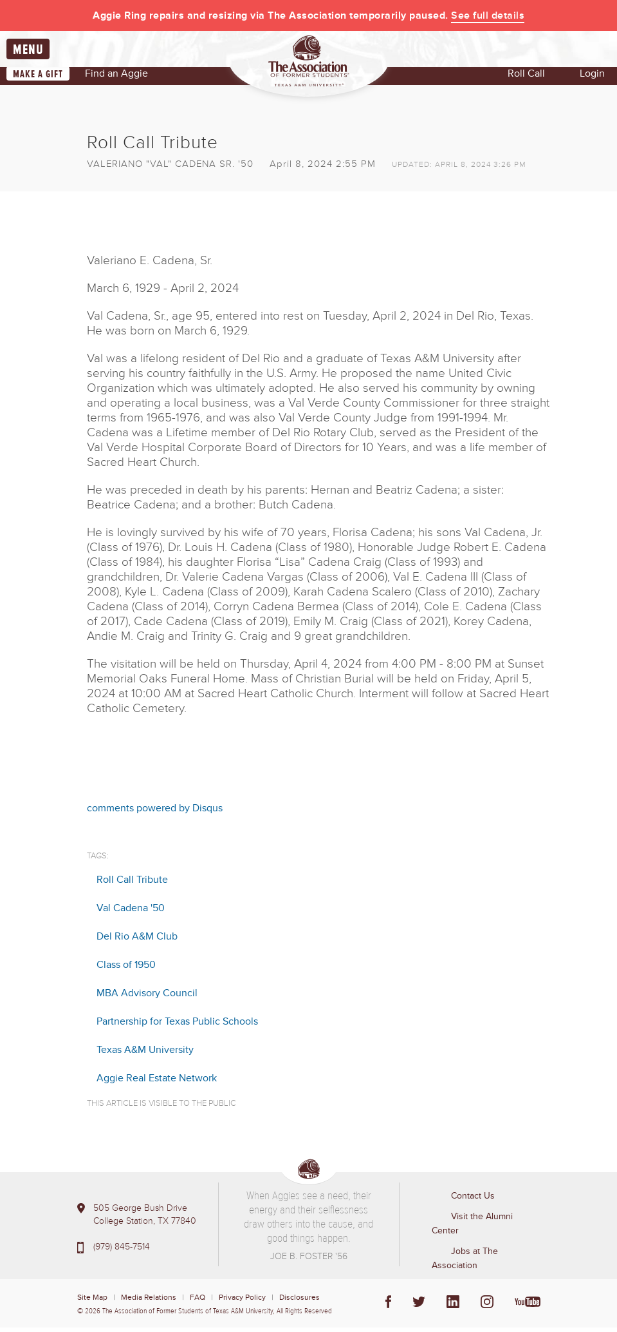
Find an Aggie (116, 78)
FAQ (197, 1302)
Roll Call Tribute (132, 884)
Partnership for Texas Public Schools (177, 1025)
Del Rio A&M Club (137, 940)
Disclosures (299, 1302)
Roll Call (526, 78)
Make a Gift (38, 78)
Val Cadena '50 (131, 912)
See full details (487, 15)
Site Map (92, 1302)
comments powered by (155, 812)
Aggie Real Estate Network (157, 1082)
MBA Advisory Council (147, 997)
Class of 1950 (126, 969)
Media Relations (148, 1302)
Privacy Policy (242, 1302)
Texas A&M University (145, 1054)
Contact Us (473, 1200)
